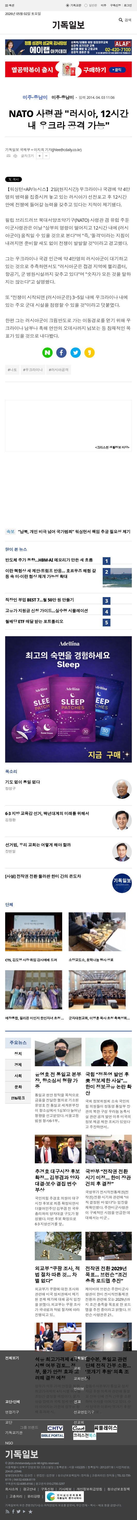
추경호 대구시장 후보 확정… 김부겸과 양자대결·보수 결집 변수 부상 (57, 1180)
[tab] (18, 1053)
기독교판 (75, 5)
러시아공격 (59, 369)
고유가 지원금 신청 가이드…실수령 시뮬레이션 (46, 611)
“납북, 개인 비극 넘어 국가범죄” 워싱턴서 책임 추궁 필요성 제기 (74, 532)
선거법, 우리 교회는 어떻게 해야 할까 (38, 845)
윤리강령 (33, 1496)
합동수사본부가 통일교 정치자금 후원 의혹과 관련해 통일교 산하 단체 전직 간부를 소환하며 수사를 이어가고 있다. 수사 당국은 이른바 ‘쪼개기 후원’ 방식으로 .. (108, 1399)
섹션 (9, 5)
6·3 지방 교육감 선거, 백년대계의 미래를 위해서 (47, 813)
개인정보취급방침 (89, 1489)
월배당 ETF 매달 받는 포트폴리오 (34, 621)
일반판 (93, 5)
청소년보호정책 (118, 1489)
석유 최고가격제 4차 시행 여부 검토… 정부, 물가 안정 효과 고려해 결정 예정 (57, 1368)
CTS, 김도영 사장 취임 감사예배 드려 (31, 960)
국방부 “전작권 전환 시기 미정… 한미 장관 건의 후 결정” (108, 1177)
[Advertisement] (68, 490)
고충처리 (16, 1496)
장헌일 (10, 851)
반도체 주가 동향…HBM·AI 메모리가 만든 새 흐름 (49, 560)
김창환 (10, 819)
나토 (13, 369)
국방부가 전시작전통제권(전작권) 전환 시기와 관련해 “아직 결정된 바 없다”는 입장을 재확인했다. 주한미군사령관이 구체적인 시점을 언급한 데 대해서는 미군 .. (107, 1205)
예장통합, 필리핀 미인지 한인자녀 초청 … (34, 1018)
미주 (103, 5)
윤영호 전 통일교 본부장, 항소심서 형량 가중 (58, 1080)
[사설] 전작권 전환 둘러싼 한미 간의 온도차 (43, 876)
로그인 (128, 5)
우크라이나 (34, 369)
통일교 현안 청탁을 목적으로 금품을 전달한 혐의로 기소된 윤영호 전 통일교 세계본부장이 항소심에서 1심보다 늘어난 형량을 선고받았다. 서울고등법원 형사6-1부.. (58, 1108)
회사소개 (11, 1489)
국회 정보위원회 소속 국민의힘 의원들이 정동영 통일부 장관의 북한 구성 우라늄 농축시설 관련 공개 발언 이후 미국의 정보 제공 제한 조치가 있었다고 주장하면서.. (108, 1114)
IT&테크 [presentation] (18, 1097)
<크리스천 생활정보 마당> (112, 447)
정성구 (10, 788)
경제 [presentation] (18, 1064)
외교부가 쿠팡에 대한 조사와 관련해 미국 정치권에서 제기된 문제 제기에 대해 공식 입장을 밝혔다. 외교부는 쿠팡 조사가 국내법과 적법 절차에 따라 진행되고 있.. (57, 1302)
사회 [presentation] (18, 1075)
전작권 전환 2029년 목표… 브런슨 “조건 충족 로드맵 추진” (106, 1274)
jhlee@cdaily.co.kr (66, 149)
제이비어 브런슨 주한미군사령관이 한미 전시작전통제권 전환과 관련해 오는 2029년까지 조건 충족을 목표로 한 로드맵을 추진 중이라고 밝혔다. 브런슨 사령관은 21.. (108, 1302)
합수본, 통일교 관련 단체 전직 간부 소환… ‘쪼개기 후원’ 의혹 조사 (108, 1368)
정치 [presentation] (18, 1053)
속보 (10, 532)
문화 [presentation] (18, 1086)
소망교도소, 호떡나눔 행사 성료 (91, 960)
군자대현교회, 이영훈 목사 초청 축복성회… (99, 1018)
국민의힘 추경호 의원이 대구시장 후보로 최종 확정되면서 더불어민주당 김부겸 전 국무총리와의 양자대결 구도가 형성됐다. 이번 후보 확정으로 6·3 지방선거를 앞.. (57, 1211)
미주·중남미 (34, 97)
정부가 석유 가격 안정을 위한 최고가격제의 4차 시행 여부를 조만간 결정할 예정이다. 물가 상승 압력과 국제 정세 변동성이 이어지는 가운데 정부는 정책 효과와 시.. (58, 1399)
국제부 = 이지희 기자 (36, 149)
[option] (37, 938)
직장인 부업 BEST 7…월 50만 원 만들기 (39, 600)
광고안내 (29, 1489)
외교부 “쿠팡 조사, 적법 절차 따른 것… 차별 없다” (57, 1274)
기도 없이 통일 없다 (22, 782)
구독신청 (115, 5)
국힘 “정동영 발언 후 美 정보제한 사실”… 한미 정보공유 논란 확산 (108, 1083)
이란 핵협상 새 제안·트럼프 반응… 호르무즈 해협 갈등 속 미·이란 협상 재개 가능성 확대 (50, 573)
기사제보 (65, 1489)
